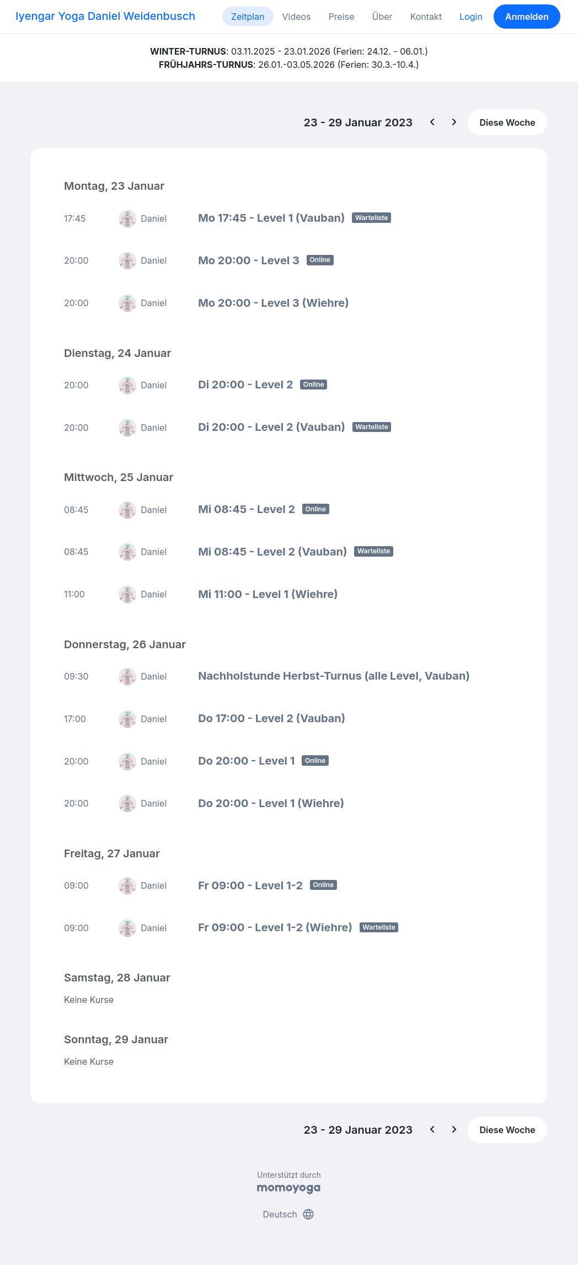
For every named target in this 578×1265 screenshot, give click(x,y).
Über (382, 16)
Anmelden (527, 16)
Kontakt (426, 16)
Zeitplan (248, 16)
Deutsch (289, 1214)
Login (471, 16)
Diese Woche (507, 122)
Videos (296, 16)
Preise (342, 16)
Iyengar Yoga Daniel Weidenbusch (105, 16)
